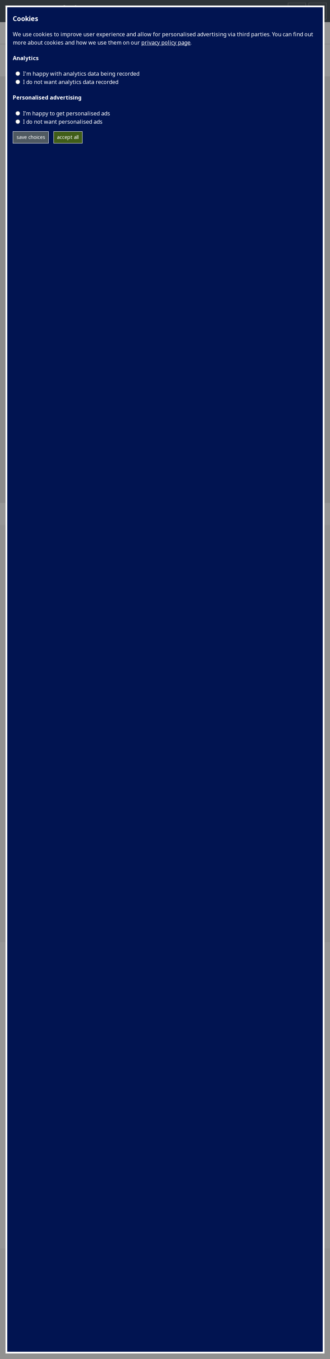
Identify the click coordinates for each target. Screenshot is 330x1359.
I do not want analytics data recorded (70, 82)
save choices (31, 137)
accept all (68, 137)
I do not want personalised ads (63, 121)
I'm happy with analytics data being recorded (81, 73)
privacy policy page (166, 42)
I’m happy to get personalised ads (66, 113)
